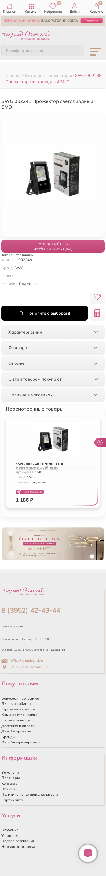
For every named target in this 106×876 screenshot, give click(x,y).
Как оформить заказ (19, 714)
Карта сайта (12, 800)
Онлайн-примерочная (21, 742)
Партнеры (10, 777)
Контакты (9, 783)
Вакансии (10, 772)
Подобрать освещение (25, 50)
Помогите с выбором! (45, 313)
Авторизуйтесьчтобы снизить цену (53, 246)
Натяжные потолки (18, 846)
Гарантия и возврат (18, 709)
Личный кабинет (16, 703)
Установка (10, 835)
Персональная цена (29, 492)
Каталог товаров (16, 720)
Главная (9, 8)
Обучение (10, 830)
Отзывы (8, 789)
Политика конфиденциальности (29, 794)
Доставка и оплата (17, 725)
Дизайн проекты (16, 731)
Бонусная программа (20, 698)
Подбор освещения (18, 841)
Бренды (8, 736)
